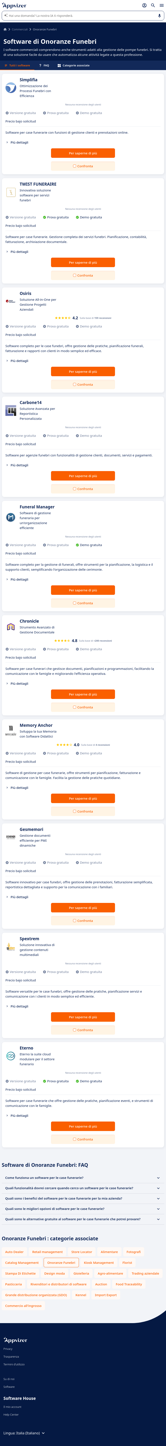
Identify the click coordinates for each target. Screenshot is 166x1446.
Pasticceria (13, 1284)
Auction (101, 1284)
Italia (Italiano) (31, 1433)
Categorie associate (73, 65)
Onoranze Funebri (61, 1262)
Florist (127, 1262)
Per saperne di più (83, 153)
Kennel (80, 1295)
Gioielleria (81, 1273)
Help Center (11, 1414)
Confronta (85, 166)
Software (9, 1387)
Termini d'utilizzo (14, 1364)
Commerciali (20, 29)
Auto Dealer (14, 1252)
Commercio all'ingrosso (23, 1305)
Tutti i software (17, 65)
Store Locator (81, 1252)
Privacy (7, 1349)
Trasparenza (11, 1356)
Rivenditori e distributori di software (58, 1284)
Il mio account (12, 1407)
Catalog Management (22, 1262)
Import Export (106, 1295)
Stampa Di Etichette (20, 1273)
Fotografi (134, 1252)
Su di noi (8, 1379)
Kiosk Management (99, 1262)
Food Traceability (129, 1284)
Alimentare (109, 1252)
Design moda (54, 1273)
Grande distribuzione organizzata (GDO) (36, 1295)
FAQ (44, 65)
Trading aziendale (145, 1273)
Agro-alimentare (110, 1273)
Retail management (47, 1252)
